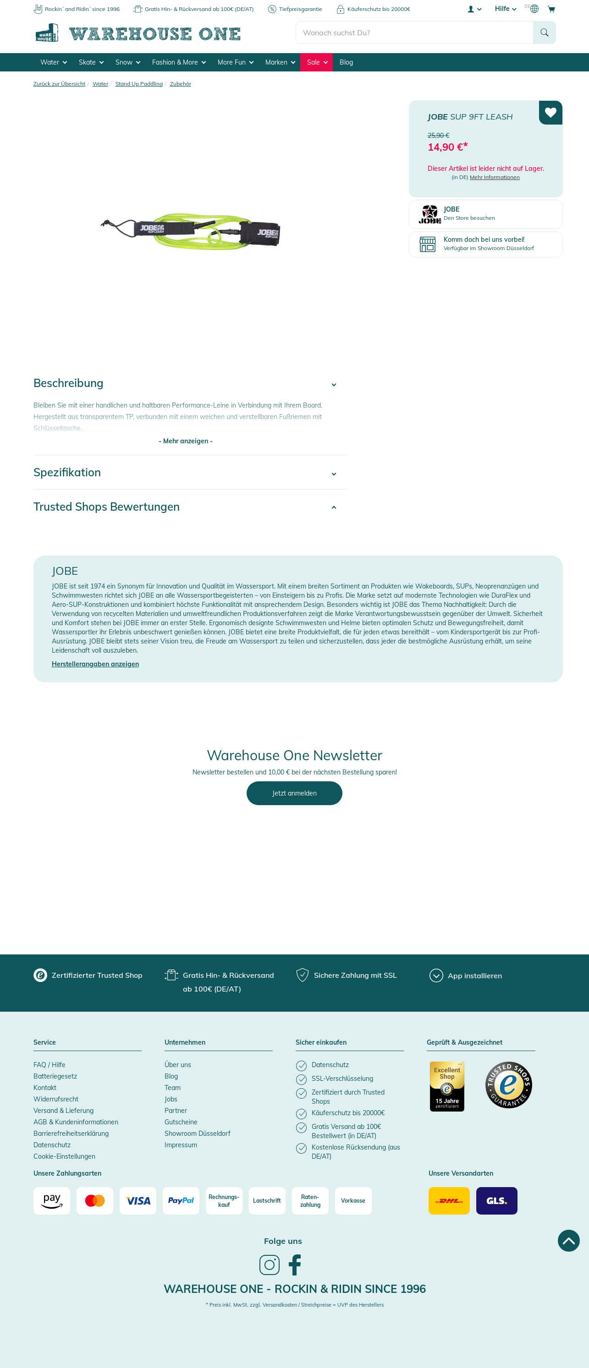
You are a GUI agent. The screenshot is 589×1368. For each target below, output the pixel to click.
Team (173, 1088)
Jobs (171, 1099)
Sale (317, 62)
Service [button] (44, 1042)
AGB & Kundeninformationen (75, 1122)
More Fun (235, 62)
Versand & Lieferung (63, 1110)
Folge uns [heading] (283, 1241)
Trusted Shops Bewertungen (106, 506)
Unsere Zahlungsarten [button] (67, 1173)
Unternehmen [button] (185, 1042)
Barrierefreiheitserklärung (71, 1133)
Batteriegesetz (55, 1076)
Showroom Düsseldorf (198, 1133)
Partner (176, 1110)
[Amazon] (51, 1201)
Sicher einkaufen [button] (321, 1042)
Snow (128, 62)
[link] (269, 1274)
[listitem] (350, 1066)
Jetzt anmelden (294, 793)
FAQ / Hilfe (49, 1065)
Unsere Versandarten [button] (461, 1173)
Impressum (181, 1145)
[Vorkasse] (353, 1201)
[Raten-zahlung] (310, 1201)
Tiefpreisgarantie (300, 8)
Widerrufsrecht (55, 1099)
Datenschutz (52, 1145)
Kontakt (44, 1088)
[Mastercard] (95, 1201)
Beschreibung (68, 383)
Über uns (178, 1065)
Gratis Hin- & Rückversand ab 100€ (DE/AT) (199, 8)
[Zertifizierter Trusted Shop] (453, 1091)
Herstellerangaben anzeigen (95, 664)
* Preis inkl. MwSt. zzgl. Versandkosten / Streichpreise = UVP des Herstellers (295, 1305)
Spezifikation (67, 472)
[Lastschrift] (267, 1201)
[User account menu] (474, 8)
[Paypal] (181, 1201)
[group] (88, 975)
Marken (280, 62)
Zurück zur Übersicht (59, 83)
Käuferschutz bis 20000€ (378, 8)
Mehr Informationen (495, 177)
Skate (91, 62)
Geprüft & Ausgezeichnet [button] (464, 1042)
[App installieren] (466, 975)
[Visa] (138, 1201)
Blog (346, 62)
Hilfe (505, 9)
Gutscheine (181, 1122)
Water (53, 62)
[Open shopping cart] (551, 9)
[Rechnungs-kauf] (224, 1201)
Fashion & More (179, 62)
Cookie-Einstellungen (64, 1156)
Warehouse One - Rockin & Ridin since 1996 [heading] (295, 1289)
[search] (415, 32)
